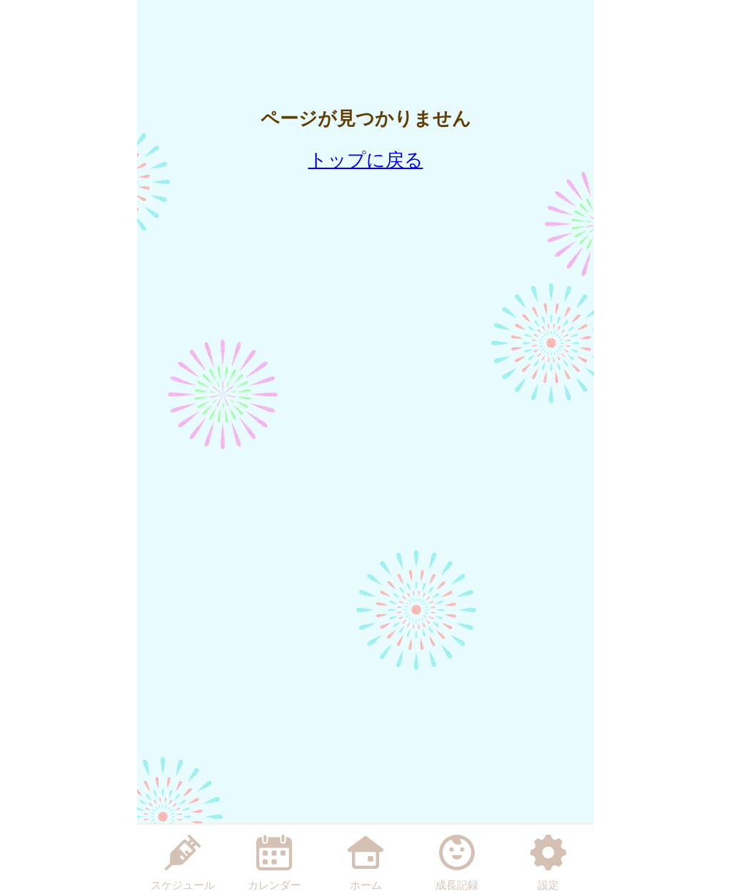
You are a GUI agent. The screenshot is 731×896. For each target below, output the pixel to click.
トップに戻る (365, 160)
